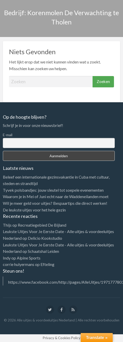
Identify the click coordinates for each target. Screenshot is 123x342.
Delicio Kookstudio (45, 238)
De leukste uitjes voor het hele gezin (34, 209)
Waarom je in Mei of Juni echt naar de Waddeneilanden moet (56, 196)
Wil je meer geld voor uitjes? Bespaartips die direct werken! (55, 203)
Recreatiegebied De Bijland (42, 225)
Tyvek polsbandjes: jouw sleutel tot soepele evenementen (53, 190)
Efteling (47, 264)
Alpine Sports (28, 257)
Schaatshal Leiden (43, 251)
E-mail (7, 135)
